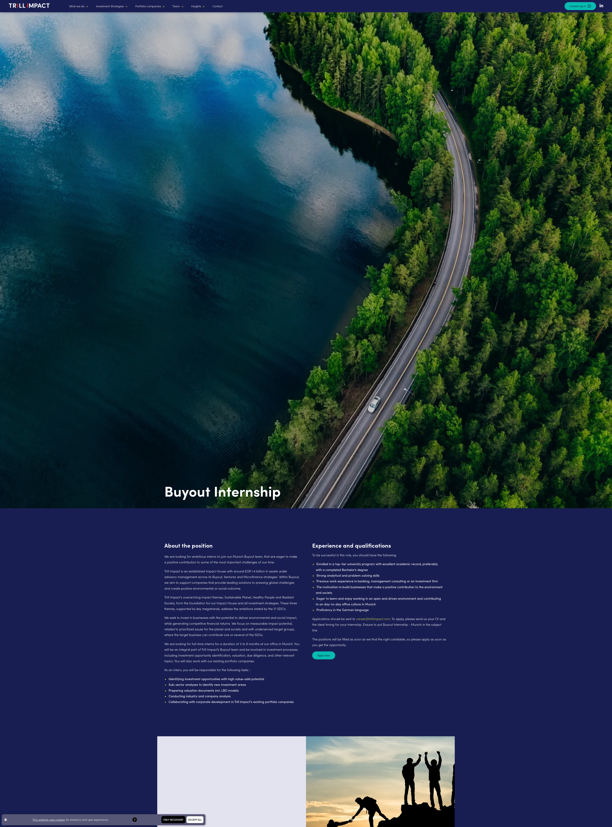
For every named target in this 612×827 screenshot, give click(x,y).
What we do (76, 6)
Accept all (195, 819)
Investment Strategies (110, 6)
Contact (217, 6)
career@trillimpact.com (373, 619)
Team (176, 6)
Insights (196, 6)
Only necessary (173, 819)
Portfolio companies (148, 6)
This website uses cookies (48, 820)
